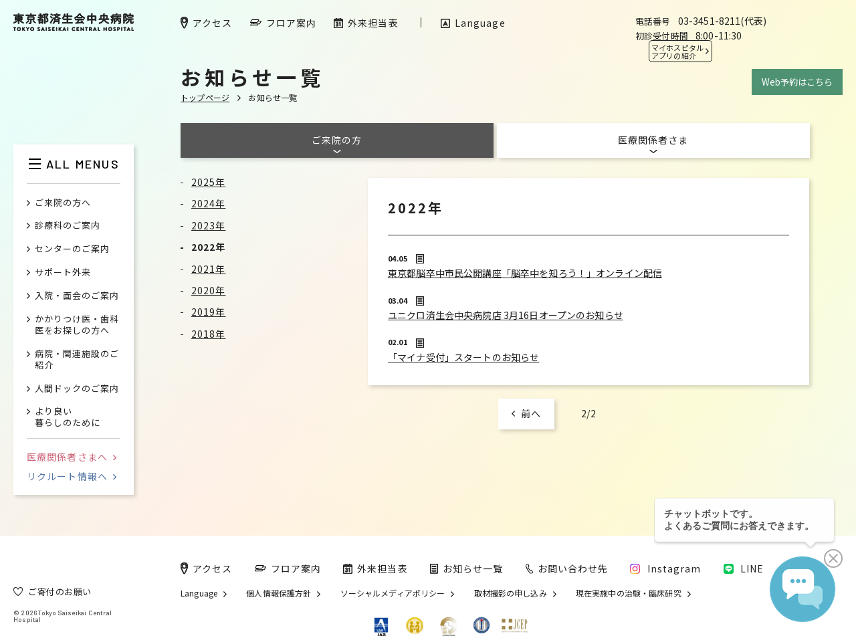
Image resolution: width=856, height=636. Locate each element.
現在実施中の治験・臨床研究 (628, 593)
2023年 (208, 225)
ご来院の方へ (63, 203)
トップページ (205, 97)
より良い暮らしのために (67, 417)
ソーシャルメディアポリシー (392, 593)
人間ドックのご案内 (77, 389)
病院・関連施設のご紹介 (77, 359)
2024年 (208, 203)
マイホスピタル (677, 51)
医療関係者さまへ (71, 456)
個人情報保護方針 (278, 593)
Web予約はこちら (797, 82)
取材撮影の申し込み (510, 593)
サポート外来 (63, 272)
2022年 (208, 246)
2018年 (208, 333)
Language (199, 593)
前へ (531, 413)
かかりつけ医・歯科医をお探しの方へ (77, 325)
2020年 (208, 290)
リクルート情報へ (71, 476)
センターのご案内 (72, 249)
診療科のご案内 (67, 225)
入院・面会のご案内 (77, 296)
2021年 (208, 269)
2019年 (208, 311)
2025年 (208, 182)
